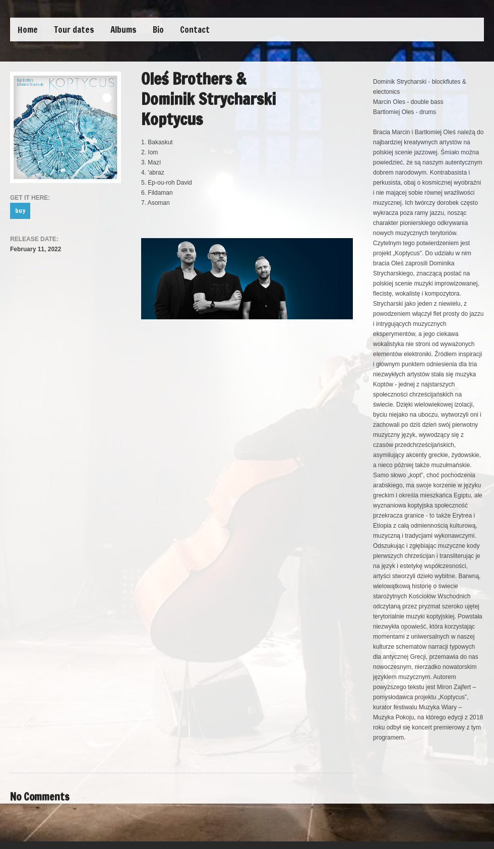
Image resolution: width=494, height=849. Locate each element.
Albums (123, 29)
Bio (158, 29)
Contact (195, 29)
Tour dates (74, 29)
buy (20, 210)
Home (28, 29)
